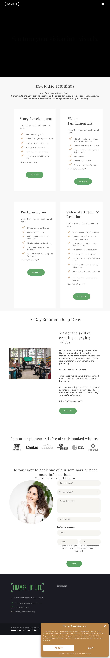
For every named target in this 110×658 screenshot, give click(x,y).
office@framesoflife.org (25, 612)
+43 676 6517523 (22, 608)
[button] (105, 626)
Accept (59, 648)
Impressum (86, 653)
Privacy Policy (64, 653)
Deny (91, 648)
